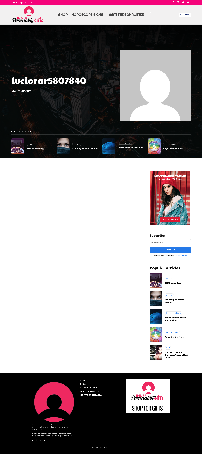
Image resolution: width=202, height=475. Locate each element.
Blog (83, 383)
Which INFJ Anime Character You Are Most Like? (176, 354)
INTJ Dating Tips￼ (35, 148)
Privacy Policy (181, 255)
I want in (170, 250)
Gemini (76, 144)
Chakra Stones (170, 144)
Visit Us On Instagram (91, 394)
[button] (151, 12)
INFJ (168, 347)
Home (83, 380)
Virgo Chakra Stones (173, 148)
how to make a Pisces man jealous (130, 148)
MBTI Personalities (90, 390)
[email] (170, 242)
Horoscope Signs (125, 143)
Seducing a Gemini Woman (85, 148)
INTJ (30, 144)
